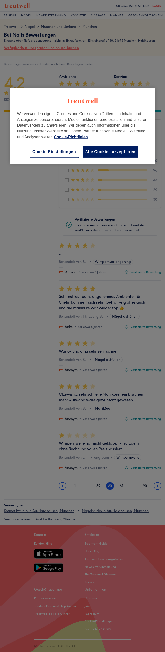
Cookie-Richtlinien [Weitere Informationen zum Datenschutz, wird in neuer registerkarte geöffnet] (71, 137)
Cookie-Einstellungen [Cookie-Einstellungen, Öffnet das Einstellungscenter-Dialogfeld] (54, 152)
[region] (82, 126)
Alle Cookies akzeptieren (110, 152)
